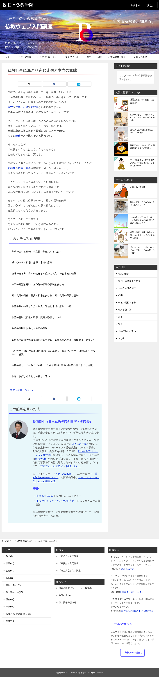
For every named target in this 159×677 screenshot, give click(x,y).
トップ (6, 57)
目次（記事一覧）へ (21, 390)
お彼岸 (34, 107)
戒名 (20, 168)
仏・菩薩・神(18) (14, 592)
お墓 (28, 168)
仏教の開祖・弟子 (127, 302)
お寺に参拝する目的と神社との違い (31, 376)
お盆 (25, 107)
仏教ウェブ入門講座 (29, 26)
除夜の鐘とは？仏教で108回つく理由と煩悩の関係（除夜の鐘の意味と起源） (53, 365)
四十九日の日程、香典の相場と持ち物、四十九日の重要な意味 (45, 295)
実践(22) (10, 563)
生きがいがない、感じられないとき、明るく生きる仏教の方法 (142, 117)
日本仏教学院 (79, 444)
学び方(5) (10, 621)
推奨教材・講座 (118, 57)
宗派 (120, 324)
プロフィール (71, 57)
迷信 (17, 135)
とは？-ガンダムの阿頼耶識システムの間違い (142, 146)
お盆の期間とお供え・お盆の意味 (30, 328)
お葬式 (11, 168)
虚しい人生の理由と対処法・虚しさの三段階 (142, 131)
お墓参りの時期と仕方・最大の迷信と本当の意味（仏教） (43, 306)
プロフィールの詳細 (51, 466)
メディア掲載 (24, 57)
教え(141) (10, 556)
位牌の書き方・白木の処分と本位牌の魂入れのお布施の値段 (44, 273)
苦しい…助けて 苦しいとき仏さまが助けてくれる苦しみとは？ (142, 250)
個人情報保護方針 (67, 602)
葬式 (10, 107)
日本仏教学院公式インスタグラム (137, 610)
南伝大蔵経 (41, 458)
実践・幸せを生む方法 (129, 281)
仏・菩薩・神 (124, 309)
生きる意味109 (44, 495)
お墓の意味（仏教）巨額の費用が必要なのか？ (37, 317)
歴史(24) (10, 599)
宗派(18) (10, 606)
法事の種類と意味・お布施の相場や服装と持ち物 (38, 284)
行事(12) (10, 578)
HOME (18, 541)
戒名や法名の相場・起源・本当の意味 (32, 262)
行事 (120, 295)
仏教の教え (123, 273)
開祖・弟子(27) (13, 585)
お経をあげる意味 (137, 187)
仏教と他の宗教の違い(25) (19, 614)
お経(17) (10, 570)
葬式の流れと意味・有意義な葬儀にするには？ (37, 251)
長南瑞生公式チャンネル (132, 592)
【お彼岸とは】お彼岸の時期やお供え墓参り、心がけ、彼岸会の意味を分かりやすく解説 (53, 352)
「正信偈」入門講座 (68, 556)
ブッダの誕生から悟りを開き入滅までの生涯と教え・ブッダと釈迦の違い (142, 163)
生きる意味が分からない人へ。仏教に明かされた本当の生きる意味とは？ (142, 220)
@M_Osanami (64, 473)
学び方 (121, 338)
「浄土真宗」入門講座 (70, 570)
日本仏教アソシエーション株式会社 (76, 588)
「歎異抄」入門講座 (68, 563)
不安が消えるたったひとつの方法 (55, 500)
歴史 (120, 317)
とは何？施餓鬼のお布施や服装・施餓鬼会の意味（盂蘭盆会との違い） (53, 339)
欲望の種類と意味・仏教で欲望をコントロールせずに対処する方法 (142, 235)
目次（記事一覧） (48, 57)
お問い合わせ (140, 57)
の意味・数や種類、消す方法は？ (142, 101)
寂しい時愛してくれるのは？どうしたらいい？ (142, 203)
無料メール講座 (142, 5)
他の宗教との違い (127, 331)
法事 (17, 107)
